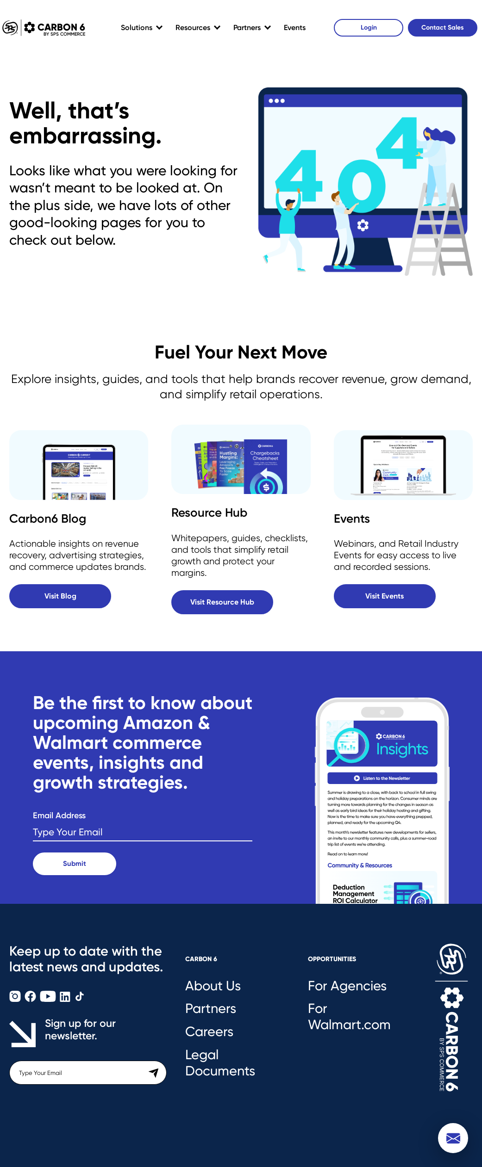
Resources (192, 27)
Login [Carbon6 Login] (369, 27)
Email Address (59, 815)
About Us (213, 986)
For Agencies (347, 986)
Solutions (136, 27)
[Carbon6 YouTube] (49, 999)
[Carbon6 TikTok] (79, 999)
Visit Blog (60, 596)
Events (295, 27)
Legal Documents (220, 1063)
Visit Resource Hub (222, 602)
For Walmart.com (349, 1016)
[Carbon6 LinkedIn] (66, 999)
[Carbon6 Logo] (451, 1027)
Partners (247, 27)
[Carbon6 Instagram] (16, 999)
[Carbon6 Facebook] (31, 999)
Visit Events (384, 596)
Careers (209, 1031)
